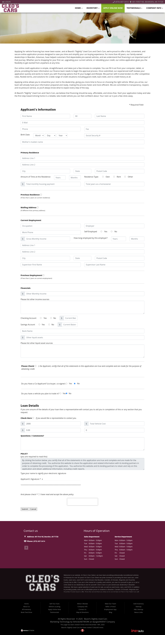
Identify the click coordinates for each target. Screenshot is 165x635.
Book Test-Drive (26, 612)
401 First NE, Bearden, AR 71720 (146, 1)
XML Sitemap (138, 609)
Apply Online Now (113, 8)
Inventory (92, 8)
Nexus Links (138, 612)
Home (78, 8)
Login (6, 1)
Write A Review (82, 604)
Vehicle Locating (54, 606)
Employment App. (110, 609)
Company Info (154, 8)
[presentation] (82, 501)
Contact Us (82, 609)
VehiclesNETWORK (81, 621)
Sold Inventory (138, 604)
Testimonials (134, 8)
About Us (26, 606)
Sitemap (138, 606)
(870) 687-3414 (121, 1)
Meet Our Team (110, 604)
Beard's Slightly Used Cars (95, 619)
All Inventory (26, 609)
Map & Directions (82, 612)
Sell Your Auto (54, 604)
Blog (110, 612)
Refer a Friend (111, 606)
